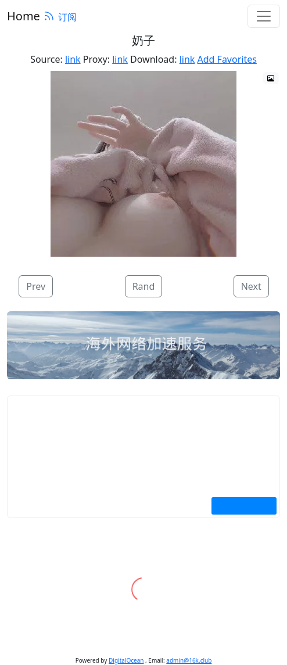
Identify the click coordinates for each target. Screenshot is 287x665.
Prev (35, 286)
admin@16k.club (188, 660)
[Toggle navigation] (263, 16)
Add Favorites (227, 59)
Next (251, 286)
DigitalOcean (126, 660)
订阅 (60, 16)
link (73, 59)
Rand (143, 286)
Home (23, 16)
